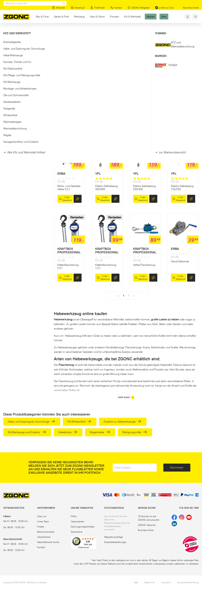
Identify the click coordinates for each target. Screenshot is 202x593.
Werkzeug (79, 16)
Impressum (166, 582)
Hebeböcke (67, 432)
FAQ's (74, 516)
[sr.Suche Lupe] (64, 3)
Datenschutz (149, 582)
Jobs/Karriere (43, 537)
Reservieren (183, 115)
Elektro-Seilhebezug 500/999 (68, 107)
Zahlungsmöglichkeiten (83, 526)
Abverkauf (78, 7)
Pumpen (114, 16)
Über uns (41, 516)
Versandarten (77, 521)
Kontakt (41, 547)
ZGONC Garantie (146, 525)
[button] (25, 43)
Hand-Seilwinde (180, 261)
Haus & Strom (97, 16)
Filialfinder (97, 7)
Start (5, 29)
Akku (163, 16)
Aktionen (58, 7)
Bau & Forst (42, 16)
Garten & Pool (61, 16)
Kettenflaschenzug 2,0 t (67, 266)
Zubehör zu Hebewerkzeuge (122, 421)
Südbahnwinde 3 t (143, 106)
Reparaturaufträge (113, 537)
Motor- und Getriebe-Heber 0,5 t (69, 187)
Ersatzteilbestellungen (115, 542)
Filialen (40, 526)
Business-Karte (191, 7)
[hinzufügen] (78, 124)
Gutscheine (76, 531)
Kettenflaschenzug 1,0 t (105, 266)
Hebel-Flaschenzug (144, 264)
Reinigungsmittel (134, 432)
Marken (151, 16)
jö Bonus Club (164, 7)
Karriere (116, 7)
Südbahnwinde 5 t (181, 106)
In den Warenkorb (65, 123)
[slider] (7, 54)
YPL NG (138, 93)
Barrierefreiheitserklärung (188, 582)
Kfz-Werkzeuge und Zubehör (27, 432)
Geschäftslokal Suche (48, 542)
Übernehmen (25, 72)
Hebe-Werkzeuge (40, 29)
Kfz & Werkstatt (132, 16)
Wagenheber (100, 432)
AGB (136, 582)
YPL (60, 93)
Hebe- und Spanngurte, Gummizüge (31, 421)
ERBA (99, 93)
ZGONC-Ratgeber (138, 7)
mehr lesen (126, 397)
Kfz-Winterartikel (79, 421)
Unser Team (43, 521)
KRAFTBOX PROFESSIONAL (69, 250)
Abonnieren (176, 467)
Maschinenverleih (46, 531)
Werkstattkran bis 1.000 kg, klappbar (106, 107)
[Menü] (95, 538)
